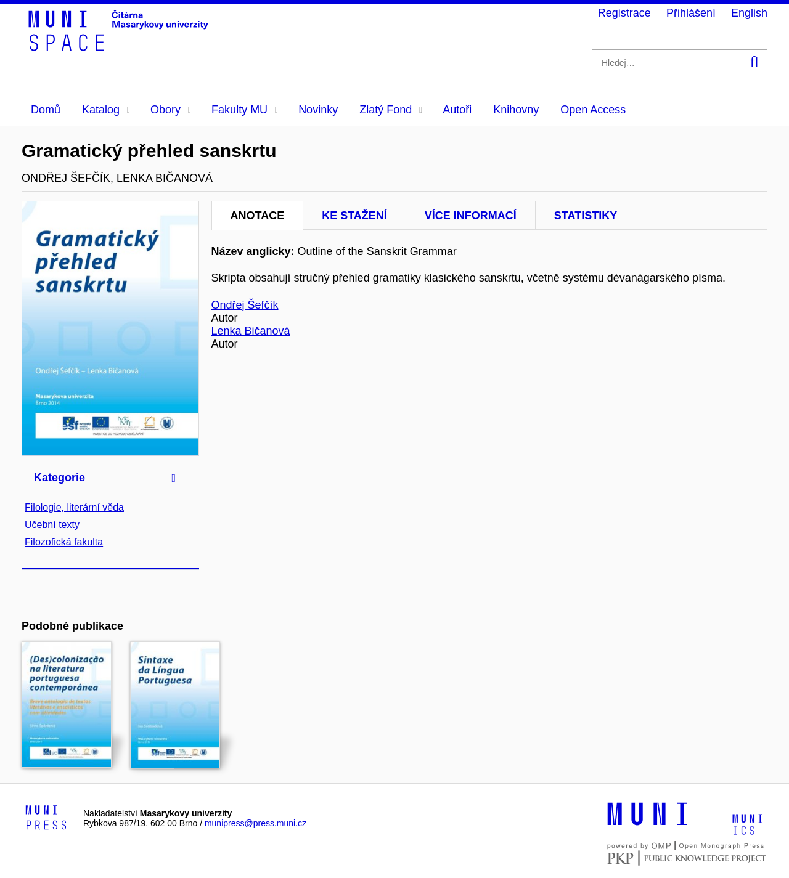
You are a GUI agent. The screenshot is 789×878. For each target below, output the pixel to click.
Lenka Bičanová (250, 331)
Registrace (624, 13)
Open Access (593, 110)
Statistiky (585, 215)
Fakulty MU (244, 110)
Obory (170, 110)
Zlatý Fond (390, 110)
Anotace (258, 215)
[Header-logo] (120, 47)
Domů (45, 110)
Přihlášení (691, 13)
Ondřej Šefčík (245, 305)
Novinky (318, 110)
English (749, 13)
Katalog (106, 110)
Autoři (457, 110)
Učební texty (52, 524)
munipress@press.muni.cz (255, 823)
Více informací (471, 215)
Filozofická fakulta (64, 542)
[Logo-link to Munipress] (46, 818)
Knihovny (516, 110)
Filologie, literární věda (74, 507)
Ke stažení (354, 215)
